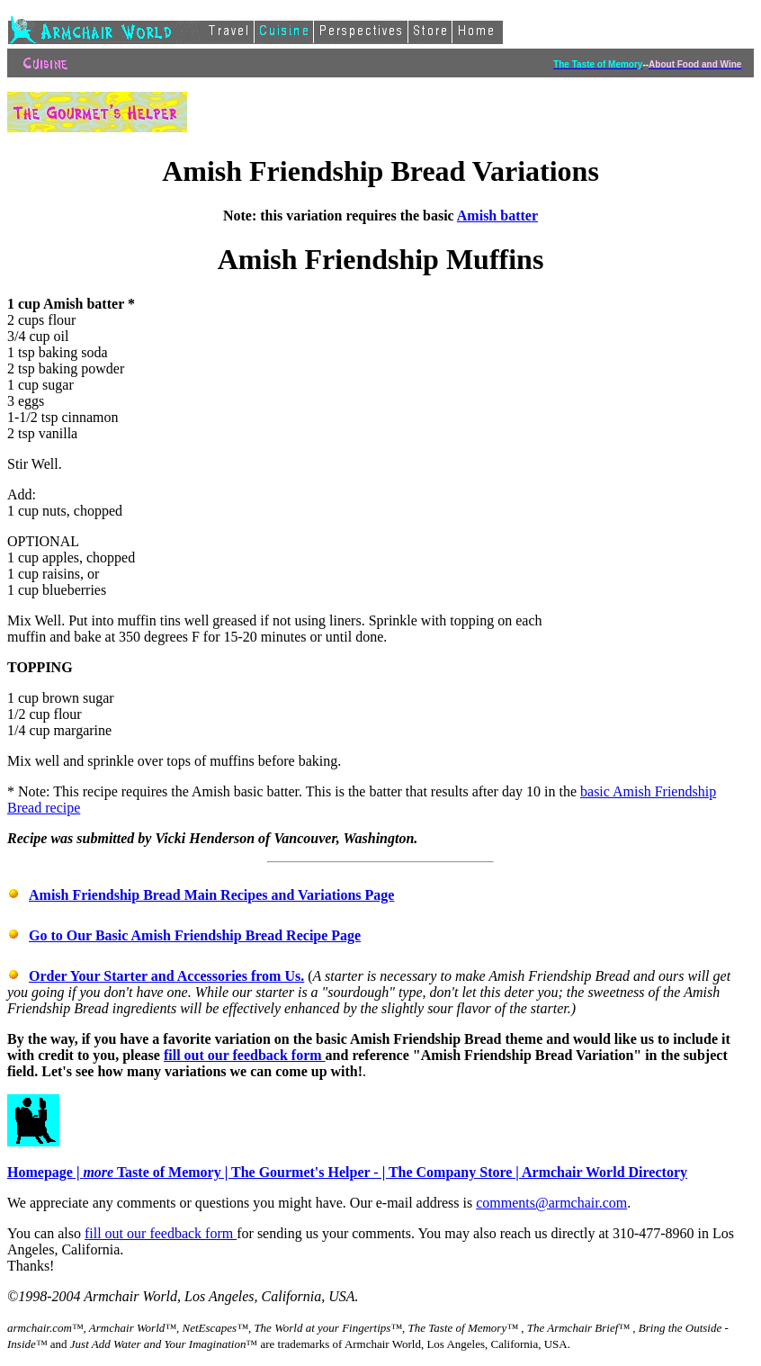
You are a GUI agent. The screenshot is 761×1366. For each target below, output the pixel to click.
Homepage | (45, 1172)
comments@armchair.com (551, 1202)
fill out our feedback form (245, 1055)
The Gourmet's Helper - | (310, 1172)
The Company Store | (455, 1172)
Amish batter (497, 215)
